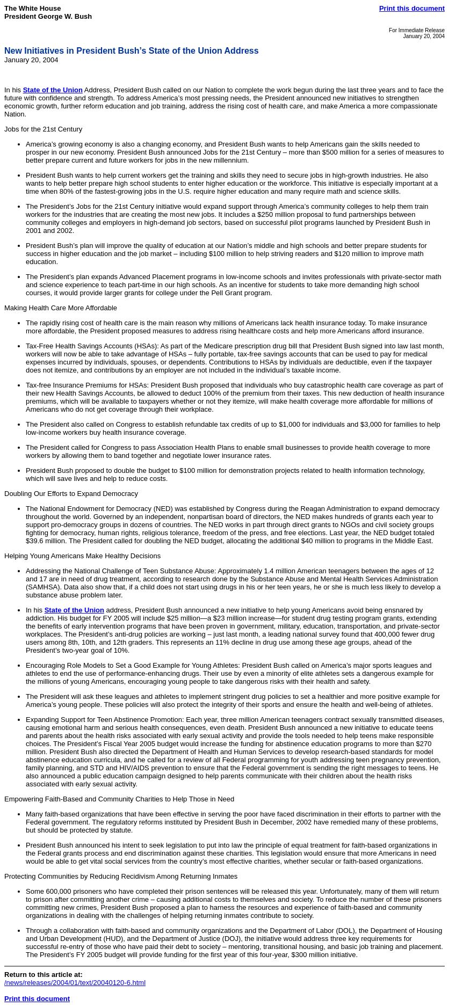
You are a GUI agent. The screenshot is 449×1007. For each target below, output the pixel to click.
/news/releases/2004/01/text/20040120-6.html (75, 983)
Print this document (412, 8)
